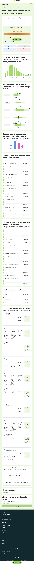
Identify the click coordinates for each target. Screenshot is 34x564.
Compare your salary (17, 562)
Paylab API (3, 533)
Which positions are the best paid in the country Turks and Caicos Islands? (15, 475)
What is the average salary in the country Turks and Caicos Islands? (14, 472)
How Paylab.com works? (6, 525)
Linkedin (3, 541)
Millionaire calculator (5, 516)
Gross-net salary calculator (6, 517)
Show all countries (5, 492)
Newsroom (3, 543)
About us (3, 527)
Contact (3, 538)
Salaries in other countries (6, 514)
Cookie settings (4, 555)
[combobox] (16, 503)
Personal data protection (6, 553)
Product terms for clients (6, 524)
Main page (3, 7)
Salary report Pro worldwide (6, 532)
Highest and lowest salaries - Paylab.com (8, 519)
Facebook (3, 540)
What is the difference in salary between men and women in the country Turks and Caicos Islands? (16, 483)
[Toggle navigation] (31, 4)
